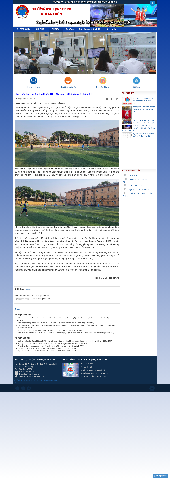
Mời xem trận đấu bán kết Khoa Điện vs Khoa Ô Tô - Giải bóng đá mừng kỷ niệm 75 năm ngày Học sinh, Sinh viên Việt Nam (66, 318)
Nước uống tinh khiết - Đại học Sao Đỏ (84, 360)
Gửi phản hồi (160, 476)
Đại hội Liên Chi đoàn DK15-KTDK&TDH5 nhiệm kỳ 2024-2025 (42, 348)
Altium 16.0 (130, 176)
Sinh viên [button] (112, 30)
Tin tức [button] (56, 30)
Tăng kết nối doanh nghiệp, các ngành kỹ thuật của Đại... (143, 100)
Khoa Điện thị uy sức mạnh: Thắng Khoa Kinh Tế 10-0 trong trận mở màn (46, 346)
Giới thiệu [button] (40, 30)
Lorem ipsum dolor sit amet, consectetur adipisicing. (123, 38)
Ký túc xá (136, 87)
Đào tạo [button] (70, 29)
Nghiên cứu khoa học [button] (90, 30)
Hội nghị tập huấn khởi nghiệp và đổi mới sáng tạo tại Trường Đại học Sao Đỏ (48, 344)
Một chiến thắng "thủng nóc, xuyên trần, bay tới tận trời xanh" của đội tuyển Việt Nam (51, 323)
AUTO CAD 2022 (133, 186)
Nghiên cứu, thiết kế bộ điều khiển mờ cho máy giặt (144, 135)
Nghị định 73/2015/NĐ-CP (136, 190)
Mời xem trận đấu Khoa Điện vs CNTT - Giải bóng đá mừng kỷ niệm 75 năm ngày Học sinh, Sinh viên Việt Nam (61, 333)
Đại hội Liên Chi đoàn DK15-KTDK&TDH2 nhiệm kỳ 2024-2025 (42, 351)
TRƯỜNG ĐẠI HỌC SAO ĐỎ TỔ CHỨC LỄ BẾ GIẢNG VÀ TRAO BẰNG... (138, 128)
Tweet (17, 309)
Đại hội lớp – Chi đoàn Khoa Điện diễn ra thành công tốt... (144, 121)
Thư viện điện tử (102, 87)
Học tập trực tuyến (68, 87)
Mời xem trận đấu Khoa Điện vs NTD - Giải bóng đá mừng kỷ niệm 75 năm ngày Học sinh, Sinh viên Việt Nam (60, 341)
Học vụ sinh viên (33, 87)
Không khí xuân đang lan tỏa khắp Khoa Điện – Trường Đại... (144, 109)
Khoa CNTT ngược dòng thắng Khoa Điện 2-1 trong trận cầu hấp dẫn (44, 330)
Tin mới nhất (128, 93)
